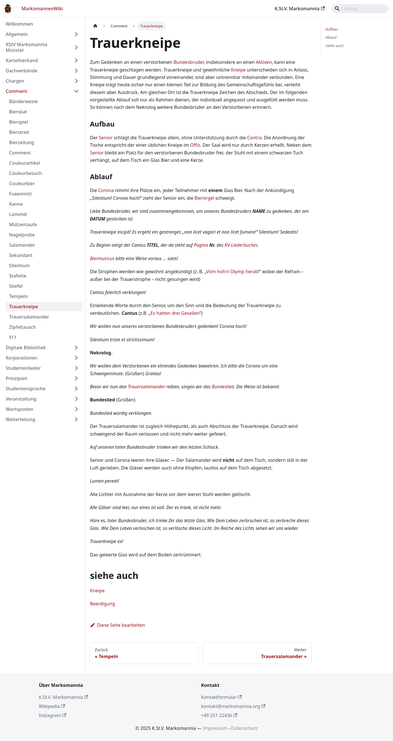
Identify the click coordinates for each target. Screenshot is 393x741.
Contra (254, 137)
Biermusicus (102, 258)
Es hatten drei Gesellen (175, 313)
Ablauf (331, 37)
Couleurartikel (24, 163)
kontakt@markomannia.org (233, 706)
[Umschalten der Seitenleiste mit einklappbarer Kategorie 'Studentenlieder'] (76, 368)
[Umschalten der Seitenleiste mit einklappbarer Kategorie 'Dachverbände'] (76, 70)
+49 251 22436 (219, 715)
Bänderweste (23, 101)
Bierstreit (19, 132)
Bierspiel (18, 122)
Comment (16, 91)
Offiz (195, 145)
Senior (105, 137)
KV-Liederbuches (241, 245)
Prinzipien (16, 378)
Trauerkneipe (23, 306)
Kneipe (238, 70)
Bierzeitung (21, 142)
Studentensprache (26, 388)
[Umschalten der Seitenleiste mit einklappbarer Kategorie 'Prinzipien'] (76, 378)
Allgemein (17, 34)
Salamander (22, 245)
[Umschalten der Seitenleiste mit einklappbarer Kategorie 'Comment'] (76, 91)
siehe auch (335, 45)
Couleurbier (22, 183)
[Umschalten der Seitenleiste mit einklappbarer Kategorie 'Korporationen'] (76, 357)
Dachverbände (21, 71)
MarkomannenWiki (42, 8)
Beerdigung (102, 604)
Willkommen (19, 24)
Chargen (15, 81)
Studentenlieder (23, 368)
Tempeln (18, 296)
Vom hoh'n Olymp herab (232, 271)
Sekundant (20, 255)
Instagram (52, 715)
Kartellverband (22, 60)
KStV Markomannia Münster (26, 47)
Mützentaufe (23, 224)
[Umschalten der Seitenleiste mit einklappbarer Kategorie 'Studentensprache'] (76, 388)
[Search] (360, 8)
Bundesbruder (189, 62)
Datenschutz (244, 728)
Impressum (215, 728)
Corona (106, 190)
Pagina (201, 245)
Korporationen (21, 358)
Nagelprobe (22, 235)
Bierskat (18, 112)
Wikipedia (52, 706)
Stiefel (16, 286)
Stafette (17, 276)
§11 (13, 337)
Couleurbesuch (25, 173)
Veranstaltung (21, 399)
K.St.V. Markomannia (300, 8)
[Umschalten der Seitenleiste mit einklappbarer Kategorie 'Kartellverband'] (76, 60)
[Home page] (95, 26)
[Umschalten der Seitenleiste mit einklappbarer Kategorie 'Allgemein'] (76, 34)
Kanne (16, 204)
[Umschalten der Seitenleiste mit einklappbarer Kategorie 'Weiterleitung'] (76, 419)
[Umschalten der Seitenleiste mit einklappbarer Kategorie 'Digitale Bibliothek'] (76, 347)
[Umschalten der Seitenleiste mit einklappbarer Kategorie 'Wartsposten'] (76, 409)
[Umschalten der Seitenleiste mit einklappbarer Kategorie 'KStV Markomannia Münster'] (76, 47)
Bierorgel (204, 198)
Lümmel (18, 214)
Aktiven (264, 62)
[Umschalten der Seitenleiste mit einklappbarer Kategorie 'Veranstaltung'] (76, 398)
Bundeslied (223, 386)
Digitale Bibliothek (26, 347)
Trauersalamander (29, 317)
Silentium (19, 265)
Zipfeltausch (22, 327)
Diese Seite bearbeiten (117, 625)
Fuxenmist (20, 194)
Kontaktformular (221, 697)
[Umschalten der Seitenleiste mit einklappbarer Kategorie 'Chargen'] (76, 80)
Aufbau (332, 29)
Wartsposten (19, 409)
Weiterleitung (20, 419)
